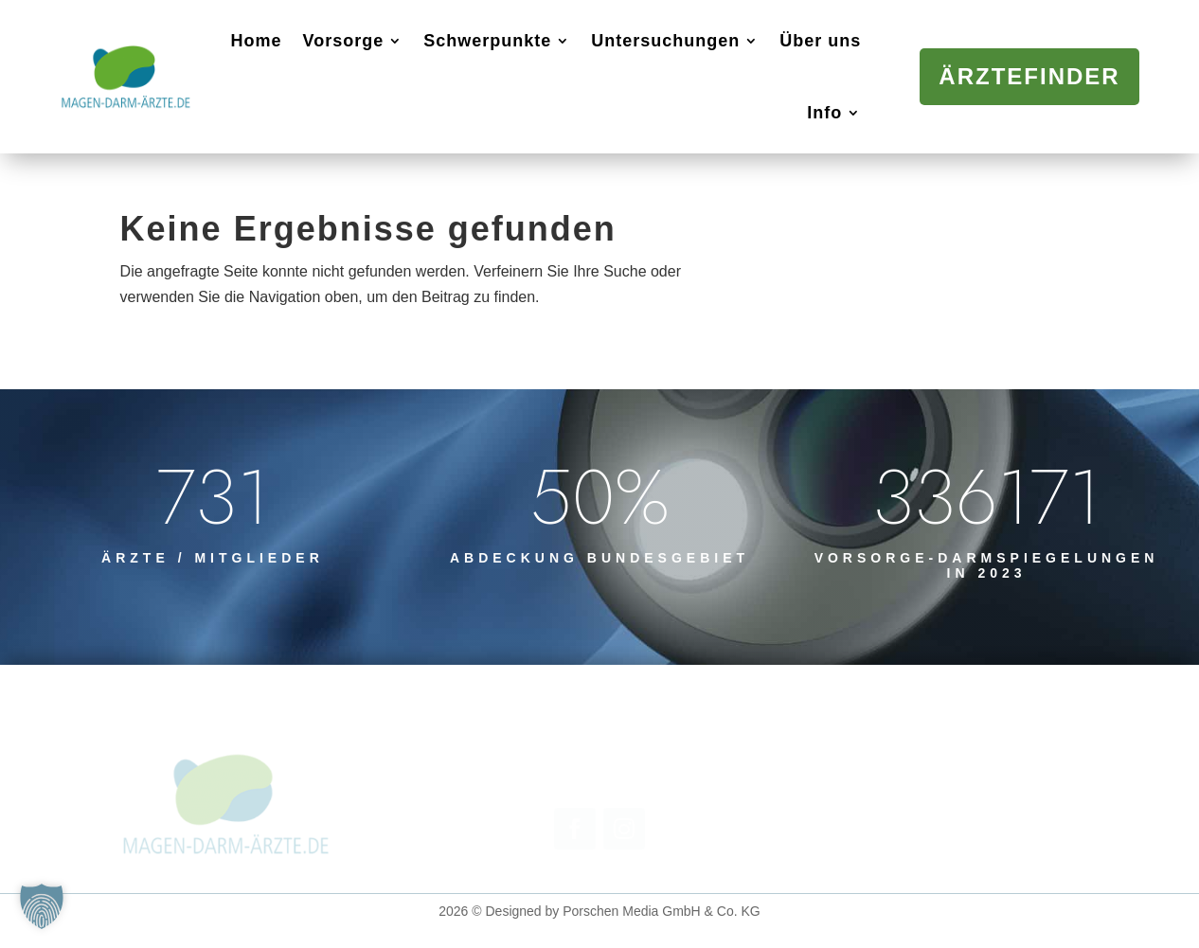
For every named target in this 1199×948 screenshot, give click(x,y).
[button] (41, 906)
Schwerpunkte (487, 40)
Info (824, 112)
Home (256, 40)
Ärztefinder (1029, 76)
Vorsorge (344, 40)
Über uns (820, 40)
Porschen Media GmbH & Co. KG (662, 911)
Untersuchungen (665, 40)
